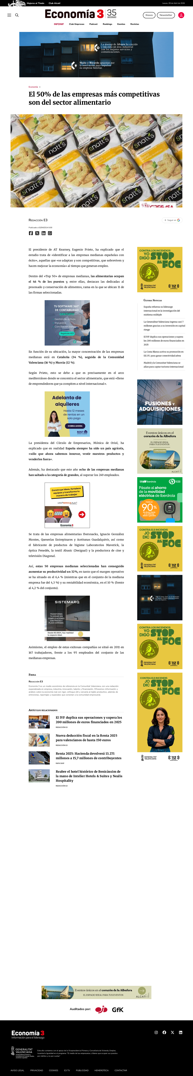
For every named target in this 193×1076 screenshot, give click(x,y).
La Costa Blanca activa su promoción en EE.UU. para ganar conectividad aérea (164, 352)
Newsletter (164, 14)
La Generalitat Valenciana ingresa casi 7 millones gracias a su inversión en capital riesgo (164, 324)
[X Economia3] (172, 1031)
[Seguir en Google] (172, 218)
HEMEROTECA (102, 1068)
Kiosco (147, 14)
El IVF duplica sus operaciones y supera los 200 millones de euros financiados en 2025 (164, 339)
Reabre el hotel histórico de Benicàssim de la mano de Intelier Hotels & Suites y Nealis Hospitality (89, 774)
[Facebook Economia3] (164, 1031)
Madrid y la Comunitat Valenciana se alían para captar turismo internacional (164, 363)
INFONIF (57, 22)
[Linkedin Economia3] (180, 1031)
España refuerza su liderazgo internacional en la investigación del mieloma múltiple (162, 309)
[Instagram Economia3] (156, 1031)
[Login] (179, 14)
